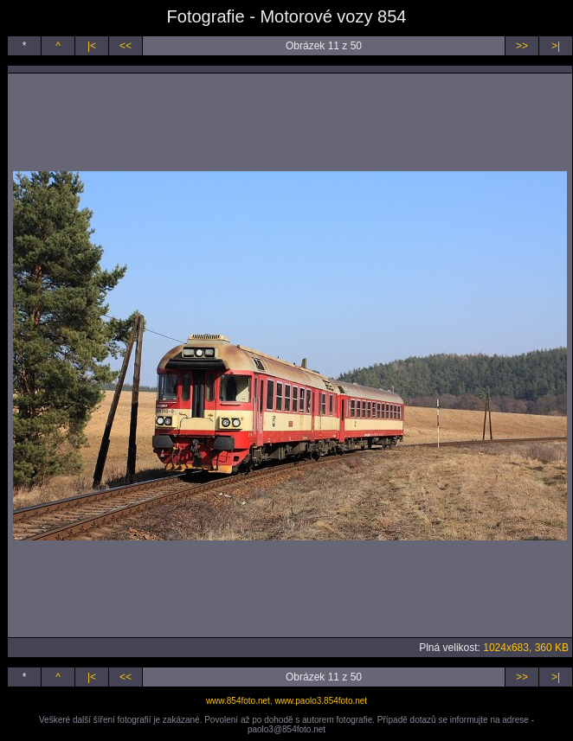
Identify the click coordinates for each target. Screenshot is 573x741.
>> (522, 46)
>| (555, 46)
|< (91, 46)
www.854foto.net (238, 701)
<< (125, 46)
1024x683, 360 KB (526, 648)
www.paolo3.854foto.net (320, 701)
